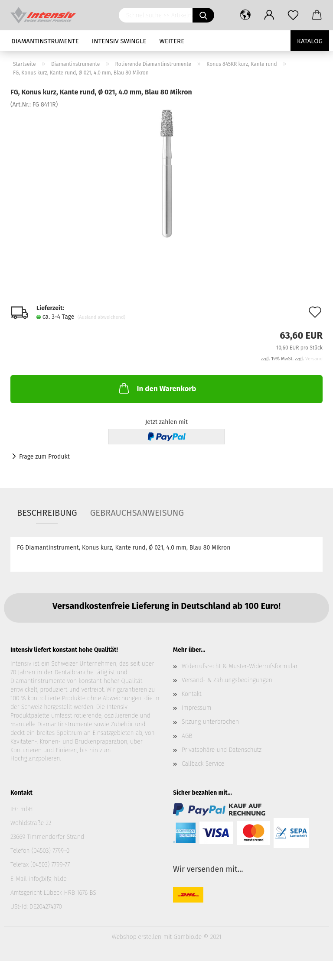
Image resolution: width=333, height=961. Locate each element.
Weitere (172, 41)
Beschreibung (47, 513)
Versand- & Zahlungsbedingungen (227, 680)
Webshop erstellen (136, 937)
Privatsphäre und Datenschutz (221, 750)
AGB (187, 736)
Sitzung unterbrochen (210, 721)
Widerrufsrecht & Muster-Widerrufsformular (240, 666)
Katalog (310, 41)
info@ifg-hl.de (48, 879)
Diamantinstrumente (45, 41)
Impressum (196, 708)
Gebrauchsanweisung (137, 513)
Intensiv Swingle (119, 41)
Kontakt (192, 694)
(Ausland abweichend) (101, 317)
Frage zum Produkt (44, 456)
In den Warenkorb (156, 388)
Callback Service (203, 763)
